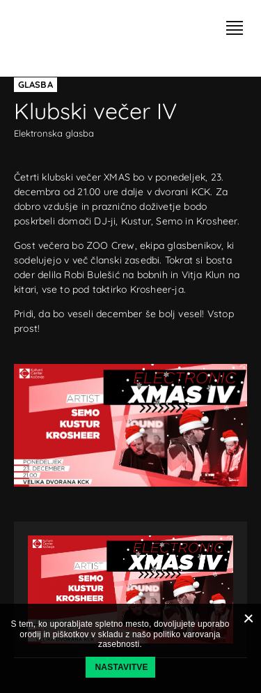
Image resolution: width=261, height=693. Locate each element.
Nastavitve (121, 667)
